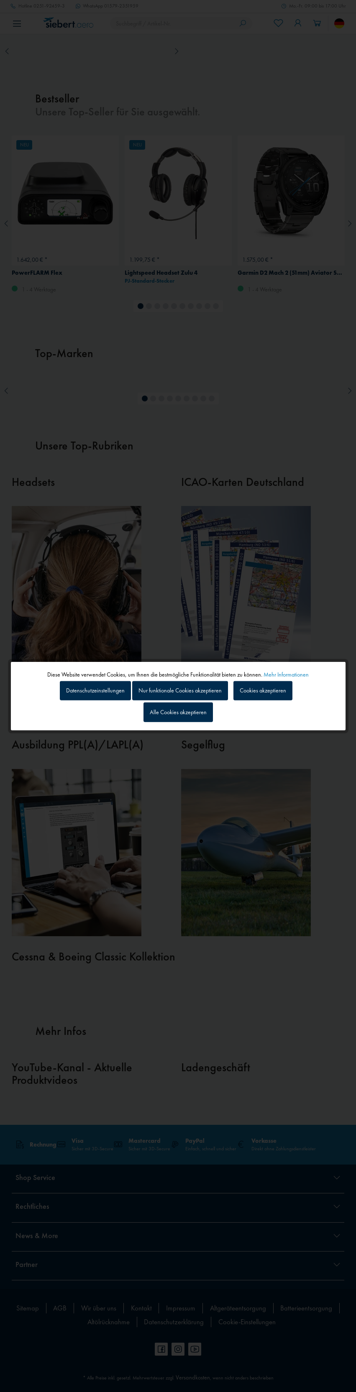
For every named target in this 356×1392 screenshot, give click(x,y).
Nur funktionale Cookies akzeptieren (180, 690)
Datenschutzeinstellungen (95, 690)
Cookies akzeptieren (263, 690)
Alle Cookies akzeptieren (178, 712)
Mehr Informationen (286, 674)
